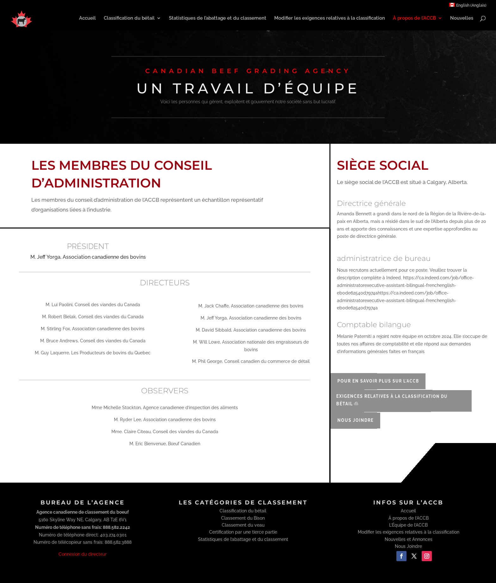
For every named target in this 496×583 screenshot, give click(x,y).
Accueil (87, 18)
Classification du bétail (129, 18)
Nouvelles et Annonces (408, 539)
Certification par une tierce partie (243, 532)
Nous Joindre (352, 420)
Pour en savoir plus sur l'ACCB (371, 380)
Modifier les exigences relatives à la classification (329, 18)
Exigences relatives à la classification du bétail (382, 400)
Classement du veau (243, 525)
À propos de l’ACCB (414, 18)
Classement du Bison (243, 518)
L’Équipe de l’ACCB (408, 525)
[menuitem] (468, 6)
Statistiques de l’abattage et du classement (217, 18)
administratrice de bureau (384, 258)
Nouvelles (461, 18)
